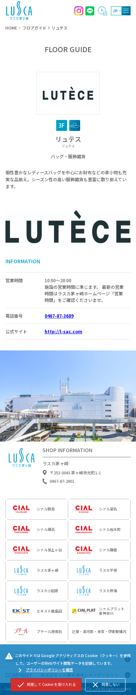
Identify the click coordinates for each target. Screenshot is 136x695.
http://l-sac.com (63, 331)
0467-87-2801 (62, 483)
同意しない (105, 684)
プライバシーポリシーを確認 (44, 670)
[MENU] (126, 10)
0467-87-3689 (59, 315)
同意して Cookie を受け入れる (46, 684)
